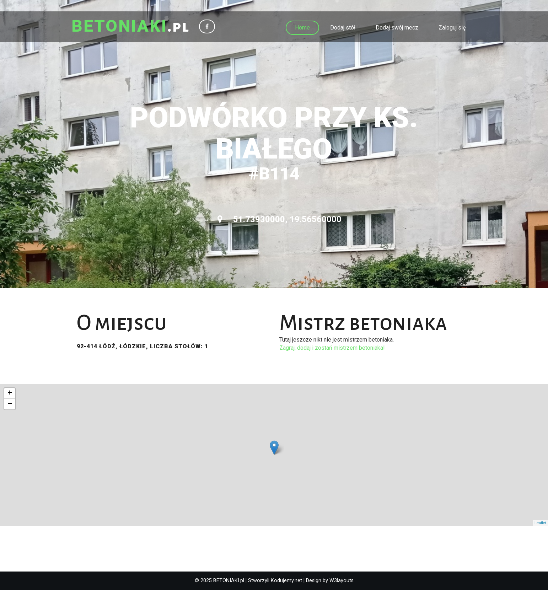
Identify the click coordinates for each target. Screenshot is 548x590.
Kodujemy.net (286, 581)
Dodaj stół (342, 27)
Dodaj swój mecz (397, 27)
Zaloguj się (452, 27)
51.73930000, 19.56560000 (279, 219)
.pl (130, 26)
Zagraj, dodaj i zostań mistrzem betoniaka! (332, 347)
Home (302, 27)
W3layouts (341, 581)
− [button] (9, 404)
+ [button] (9, 393)
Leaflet (540, 523)
